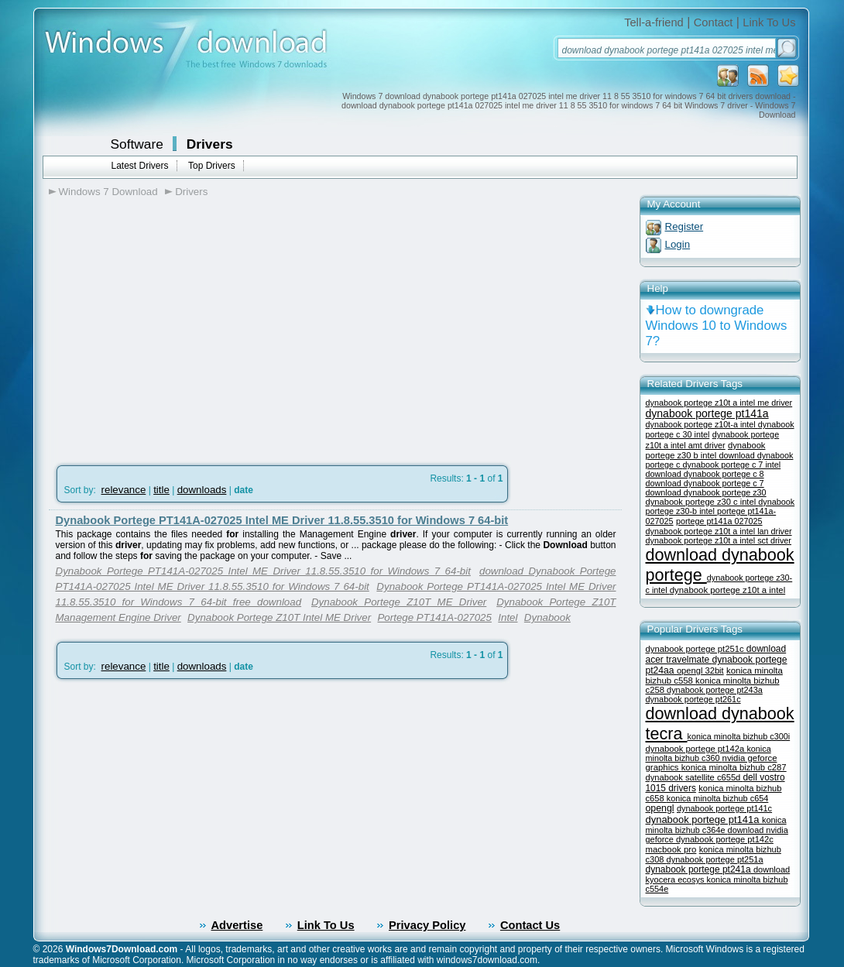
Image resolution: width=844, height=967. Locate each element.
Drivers (210, 144)
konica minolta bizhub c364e (716, 825)
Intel (507, 617)
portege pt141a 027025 (719, 521)
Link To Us (769, 22)
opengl (660, 808)
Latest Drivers (140, 165)
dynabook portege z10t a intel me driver (719, 402)
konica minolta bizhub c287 (734, 767)
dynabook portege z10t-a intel (702, 424)
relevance (123, 490)
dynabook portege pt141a (707, 413)
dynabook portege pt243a (715, 689)
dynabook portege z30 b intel (706, 450)
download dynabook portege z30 (706, 492)
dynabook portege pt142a (696, 748)
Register (684, 226)
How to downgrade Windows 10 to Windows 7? (716, 325)
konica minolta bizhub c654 (718, 798)
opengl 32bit (700, 670)
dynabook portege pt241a (699, 869)
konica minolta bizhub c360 (708, 753)
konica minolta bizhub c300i (739, 736)
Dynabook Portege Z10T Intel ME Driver (279, 617)
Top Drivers (211, 165)
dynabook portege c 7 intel (732, 464)
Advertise (237, 925)
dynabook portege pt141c (724, 808)
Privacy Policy (427, 925)
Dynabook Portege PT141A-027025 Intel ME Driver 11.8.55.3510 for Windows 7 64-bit (282, 520)
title (161, 490)
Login (678, 244)
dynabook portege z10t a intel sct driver (718, 540)
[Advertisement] (179, 326)
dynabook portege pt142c (725, 839)
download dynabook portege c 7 (705, 483)
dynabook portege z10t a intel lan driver (719, 531)
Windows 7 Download (108, 191)
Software (137, 144)
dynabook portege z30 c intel (702, 501)
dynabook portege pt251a (715, 859)
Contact (713, 22)
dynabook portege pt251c (696, 648)
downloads (202, 490)
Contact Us (530, 925)
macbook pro (671, 849)
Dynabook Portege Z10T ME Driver (398, 602)
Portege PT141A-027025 (434, 617)
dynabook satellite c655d (694, 777)
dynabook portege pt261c (693, 699)
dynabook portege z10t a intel (727, 590)
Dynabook (547, 617)
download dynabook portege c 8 (705, 473)
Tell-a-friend (654, 22)
